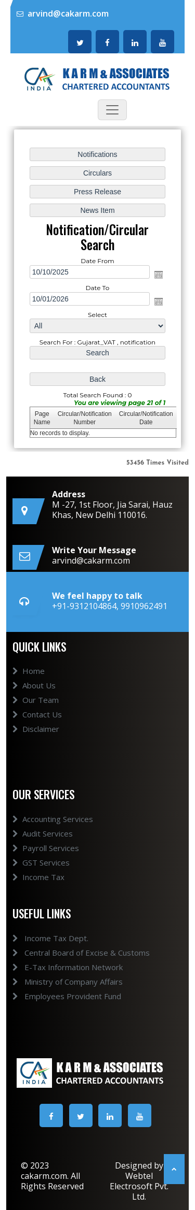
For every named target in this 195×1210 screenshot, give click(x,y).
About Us (34, 698)
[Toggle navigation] (112, 109)
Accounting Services (52, 831)
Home (28, 683)
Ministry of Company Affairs (56, 981)
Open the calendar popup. (158, 274)
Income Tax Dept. (38, 938)
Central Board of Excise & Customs (69, 952)
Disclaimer (35, 741)
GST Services (41, 874)
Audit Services (42, 845)
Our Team (35, 712)
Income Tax (38, 889)
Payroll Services (45, 860)
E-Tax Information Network (56, 967)
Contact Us (37, 727)
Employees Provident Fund (55, 996)
